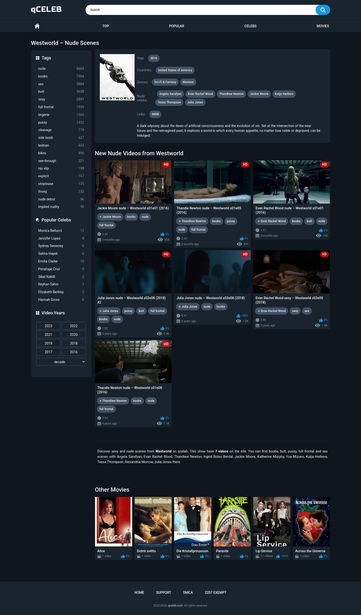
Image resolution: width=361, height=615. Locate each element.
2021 (48, 335)
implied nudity (61, 207)
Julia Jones (195, 102)
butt (61, 92)
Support (163, 592)
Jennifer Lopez (61, 238)
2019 (48, 343)
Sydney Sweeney (61, 246)
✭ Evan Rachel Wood (272, 221)
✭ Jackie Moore (110, 217)
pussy (61, 122)
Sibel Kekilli (61, 277)
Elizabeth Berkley (61, 292)
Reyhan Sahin (61, 284)
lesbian (61, 145)
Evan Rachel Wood (200, 94)
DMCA (188, 592)
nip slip (61, 168)
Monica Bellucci (61, 231)
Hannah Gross (61, 300)
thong (61, 192)
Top (105, 26)
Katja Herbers (284, 94)
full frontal (61, 107)
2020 (73, 335)
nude (61, 69)
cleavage (61, 130)
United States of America (175, 70)
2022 (73, 326)
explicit (61, 176)
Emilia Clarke (61, 261)
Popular (176, 26)
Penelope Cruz (61, 269)
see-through (61, 161)
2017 (48, 352)
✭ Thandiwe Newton (192, 221)
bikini (61, 153)
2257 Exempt (215, 592)
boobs (61, 76)
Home (37, 26)
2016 (73, 352)
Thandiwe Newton (231, 94)
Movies (323, 26)
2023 (48, 326)
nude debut (61, 199)
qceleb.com (175, 605)
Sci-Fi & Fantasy (165, 82)
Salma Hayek (61, 254)
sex (61, 84)
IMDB (155, 114)
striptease (61, 184)
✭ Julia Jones (108, 311)
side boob (61, 138)
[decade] (61, 362)
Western (188, 82)
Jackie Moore (259, 94)
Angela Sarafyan (170, 94)
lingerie (61, 115)
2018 (73, 343)
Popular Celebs (56, 219)
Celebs (251, 26)
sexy (61, 99)
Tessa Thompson (169, 102)
